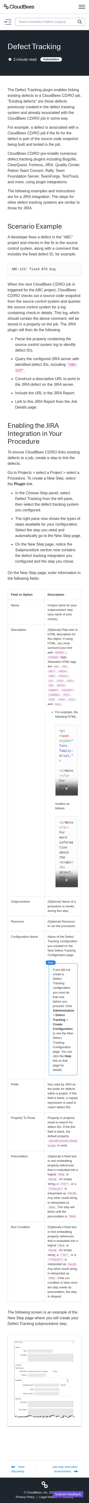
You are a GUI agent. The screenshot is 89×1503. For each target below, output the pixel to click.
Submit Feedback (68, 1494)
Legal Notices (48, 1497)
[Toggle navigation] (82, 6)
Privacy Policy (25, 1497)
